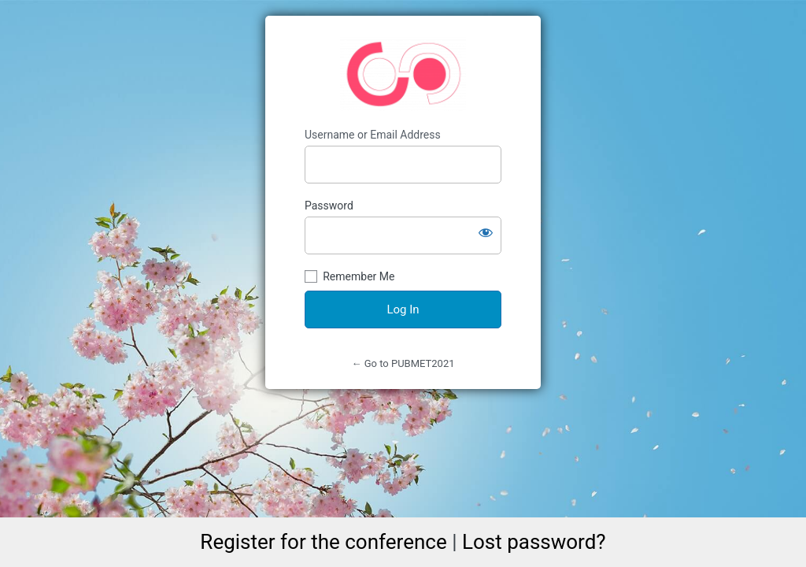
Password (329, 205)
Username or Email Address (373, 134)
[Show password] (485, 232)
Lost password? (534, 542)
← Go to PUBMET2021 (402, 363)
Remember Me (358, 276)
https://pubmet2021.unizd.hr (403, 73)
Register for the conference (323, 542)
